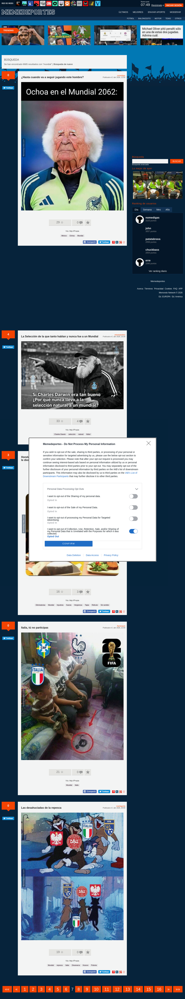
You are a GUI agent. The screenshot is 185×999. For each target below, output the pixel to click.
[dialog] (92, 499)
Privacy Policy (111, 555)
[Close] (150, 444)
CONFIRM (68, 543)
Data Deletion (74, 555)
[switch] (133, 496)
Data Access (92, 555)
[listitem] (92, 489)
